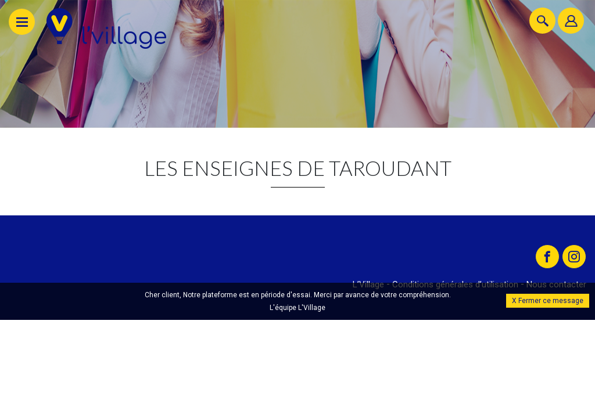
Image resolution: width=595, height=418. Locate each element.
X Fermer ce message (547, 301)
